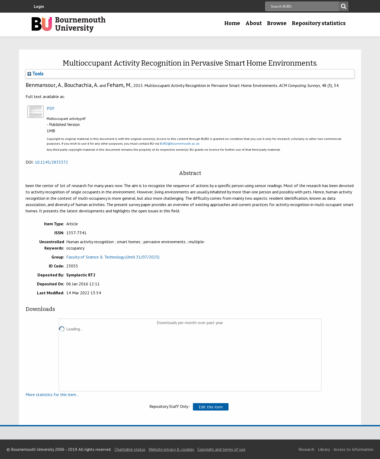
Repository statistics (319, 23)
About (253, 23)
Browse (277, 23)
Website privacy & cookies (171, 449)
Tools (35, 73)
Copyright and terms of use (221, 449)
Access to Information (353, 449)
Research (306, 449)
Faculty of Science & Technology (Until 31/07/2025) (112, 257)
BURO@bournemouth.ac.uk (179, 143)
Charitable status (130, 449)
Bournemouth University (69, 24)
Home (232, 23)
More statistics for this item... (52, 394)
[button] (211, 407)
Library (324, 449)
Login (39, 6)
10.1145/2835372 (51, 162)
